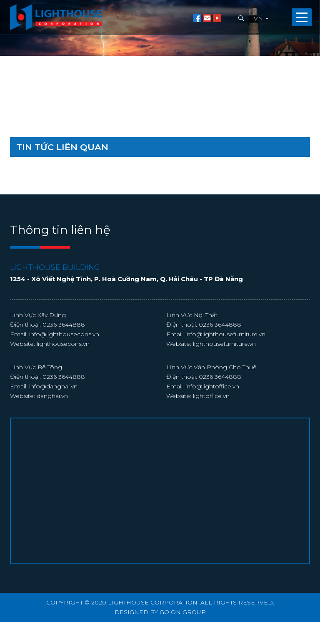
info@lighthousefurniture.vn (225, 334)
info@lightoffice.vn (212, 386)
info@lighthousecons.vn (64, 334)
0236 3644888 (63, 324)
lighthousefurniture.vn (224, 344)
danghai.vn (52, 396)
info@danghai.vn (53, 386)
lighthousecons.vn (63, 344)
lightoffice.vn (211, 396)
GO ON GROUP (183, 612)
